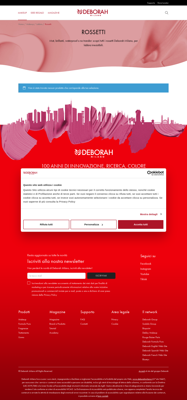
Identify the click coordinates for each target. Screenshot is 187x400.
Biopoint (146, 328)
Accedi (142, 371)
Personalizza (93, 224)
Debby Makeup (149, 332)
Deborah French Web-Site (154, 355)
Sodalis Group (149, 323)
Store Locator (163, 2)
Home (21, 24)
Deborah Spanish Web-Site (155, 350)
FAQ (82, 319)
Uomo (21, 337)
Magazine (54, 319)
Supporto (151, 2)
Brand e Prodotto (57, 323)
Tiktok (143, 279)
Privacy (114, 319)
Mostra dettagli (148, 214)
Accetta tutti (141, 224)
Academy (53, 332)
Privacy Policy (50, 294)
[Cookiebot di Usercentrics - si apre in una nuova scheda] (149, 173)
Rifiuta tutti (46, 224)
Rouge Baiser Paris (151, 337)
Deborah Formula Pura (153, 341)
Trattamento (23, 332)
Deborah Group (149, 319)
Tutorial (52, 328)
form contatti (103, 396)
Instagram (145, 269)
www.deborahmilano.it (143, 379)
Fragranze (23, 328)
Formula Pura (24, 323)
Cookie (114, 323)
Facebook (145, 263)
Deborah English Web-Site (154, 346)
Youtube (144, 274)
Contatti (84, 323)
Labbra (39, 24)
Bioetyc (145, 359)
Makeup (30, 24)
